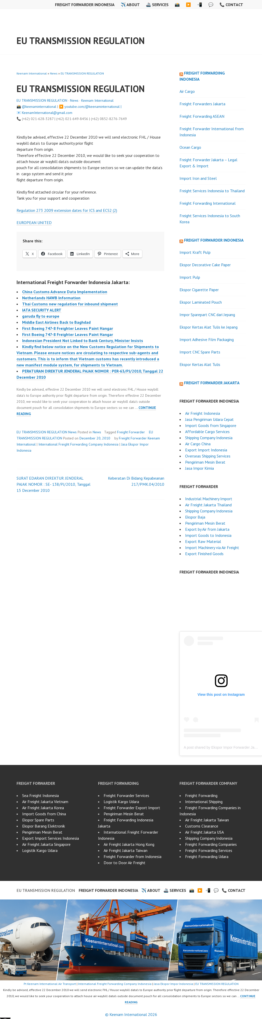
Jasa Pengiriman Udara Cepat (209, 419)
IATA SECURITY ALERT (41, 310)
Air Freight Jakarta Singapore (46, 844)
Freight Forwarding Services (208, 850)
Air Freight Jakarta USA (204, 832)
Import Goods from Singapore (210, 425)
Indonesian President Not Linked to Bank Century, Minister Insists (82, 340)
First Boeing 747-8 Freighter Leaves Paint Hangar (67, 328)
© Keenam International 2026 (131, 1014)
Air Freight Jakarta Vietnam (45, 801)
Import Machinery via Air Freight (212, 547)
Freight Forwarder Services (126, 795)
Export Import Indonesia (206, 449)
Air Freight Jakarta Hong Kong (129, 844)
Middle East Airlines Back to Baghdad (56, 322)
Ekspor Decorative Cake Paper (205, 264)
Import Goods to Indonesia (208, 535)
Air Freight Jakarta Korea (43, 807)
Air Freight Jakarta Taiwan (125, 850)
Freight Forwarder (131, 432)
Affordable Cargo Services (207, 431)
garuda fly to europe (40, 316)
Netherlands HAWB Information (51, 297)
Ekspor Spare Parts (38, 819)
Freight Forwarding (201, 795)
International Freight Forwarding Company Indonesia (78, 444)
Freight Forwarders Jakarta (202, 103)
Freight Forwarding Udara (206, 856)
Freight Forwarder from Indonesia (132, 856)
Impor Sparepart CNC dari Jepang (207, 314)
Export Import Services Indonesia (50, 838)
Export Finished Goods (204, 553)
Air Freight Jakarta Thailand (208, 504)
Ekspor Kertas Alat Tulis (200, 364)
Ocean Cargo (190, 147)
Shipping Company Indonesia (208, 437)
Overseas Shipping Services (207, 456)
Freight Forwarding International (208, 203)
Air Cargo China (198, 443)
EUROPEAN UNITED (34, 222)
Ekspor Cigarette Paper (199, 289)
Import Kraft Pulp (195, 252)
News (54, 73)
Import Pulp (190, 277)
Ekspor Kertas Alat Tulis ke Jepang (209, 327)
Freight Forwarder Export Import (132, 807)
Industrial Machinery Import (208, 498)
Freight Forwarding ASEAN (202, 116)
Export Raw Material (203, 541)
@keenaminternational (39, 106)
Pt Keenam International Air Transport (50, 984)
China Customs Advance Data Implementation (64, 291)
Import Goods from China (44, 813)
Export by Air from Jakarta (207, 529)
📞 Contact (231, 4)
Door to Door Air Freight (124, 862)
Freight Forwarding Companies (211, 844)
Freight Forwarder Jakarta (212, 382)
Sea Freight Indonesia (40, 795)
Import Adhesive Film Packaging (207, 339)
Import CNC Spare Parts (200, 352)
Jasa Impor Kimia (199, 468)
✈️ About (130, 4)
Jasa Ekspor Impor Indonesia (173, 984)
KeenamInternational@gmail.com (47, 112)
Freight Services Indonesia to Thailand (212, 190)
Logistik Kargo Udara (40, 850)
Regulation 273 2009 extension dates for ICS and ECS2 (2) (67, 210)
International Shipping (204, 801)
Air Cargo (187, 91)
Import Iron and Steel (198, 178)
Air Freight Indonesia (202, 413)
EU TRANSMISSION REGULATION (81, 41)
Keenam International (32, 73)
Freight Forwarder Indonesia (85, 4)
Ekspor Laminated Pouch (201, 302)
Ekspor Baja (195, 517)
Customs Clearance (201, 826)
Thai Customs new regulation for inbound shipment (70, 303)
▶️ (188, 4)
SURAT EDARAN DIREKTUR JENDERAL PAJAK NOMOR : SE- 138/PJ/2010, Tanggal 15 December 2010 (53, 484)
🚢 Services (157, 4)
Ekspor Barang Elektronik (43, 826)
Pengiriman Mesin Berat (205, 462)
